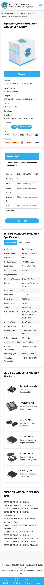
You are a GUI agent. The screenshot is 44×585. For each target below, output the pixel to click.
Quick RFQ (22, 221)
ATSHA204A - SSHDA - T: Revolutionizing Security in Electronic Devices (28, 436)
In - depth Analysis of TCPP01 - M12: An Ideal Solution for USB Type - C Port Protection (28, 386)
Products (14, 13)
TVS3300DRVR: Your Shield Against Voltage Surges (28, 403)
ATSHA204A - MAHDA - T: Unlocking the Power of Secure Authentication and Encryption (28, 453)
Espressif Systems (11, 91)
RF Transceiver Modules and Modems (18, 99)
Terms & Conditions (26, 571)
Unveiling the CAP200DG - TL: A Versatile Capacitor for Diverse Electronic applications (28, 470)
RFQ (14, 127)
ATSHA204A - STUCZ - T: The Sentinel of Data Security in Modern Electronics (28, 419)
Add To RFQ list (25, 127)
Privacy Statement (9, 571)
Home (7, 13)
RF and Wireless (27, 13)
